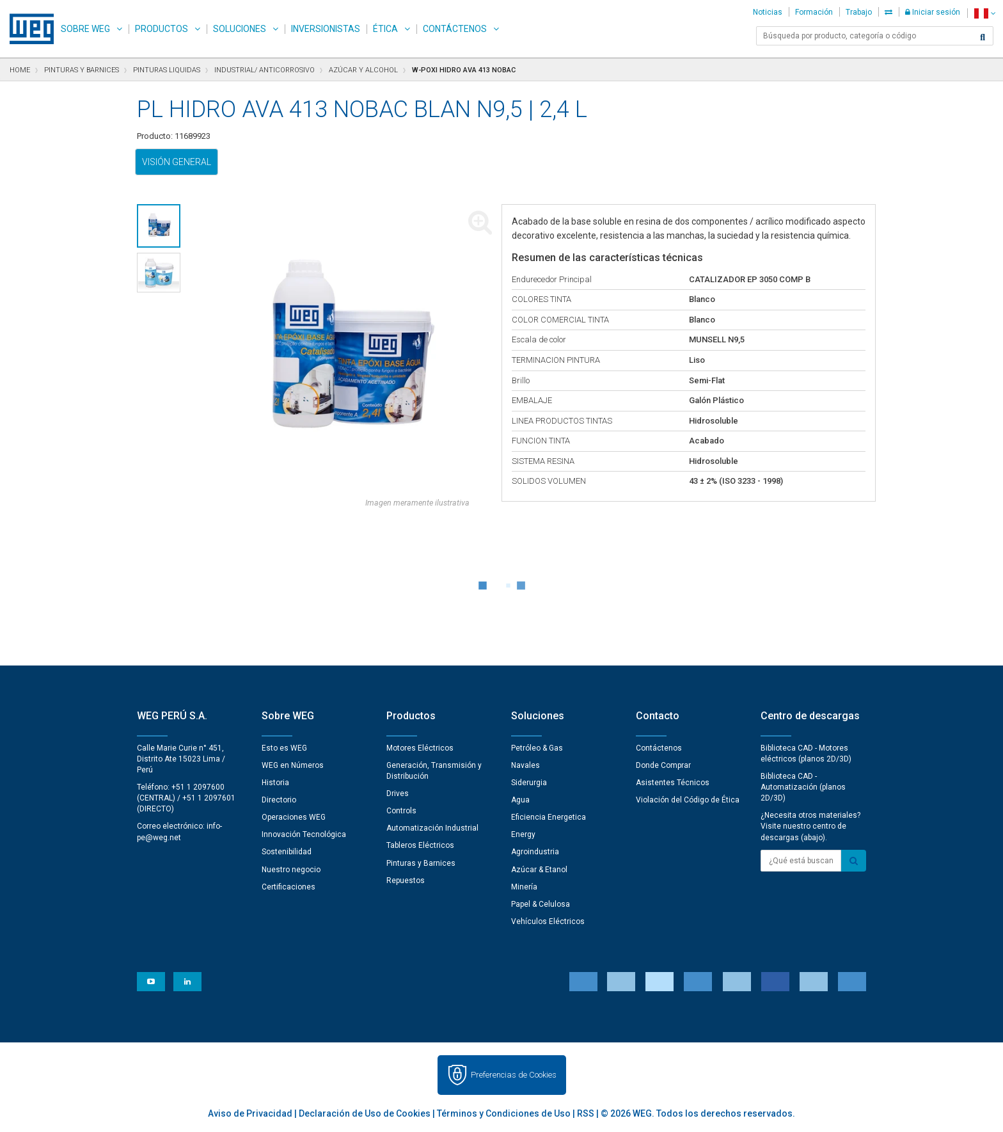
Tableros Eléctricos (420, 845)
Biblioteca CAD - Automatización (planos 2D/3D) (803, 787)
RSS (585, 1113)
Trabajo (859, 12)
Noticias (767, 12)
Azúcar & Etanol (539, 869)
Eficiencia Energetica (548, 817)
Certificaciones (288, 886)
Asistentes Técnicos (672, 782)
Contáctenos (455, 29)
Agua (520, 799)
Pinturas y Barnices (420, 863)
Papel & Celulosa (540, 904)
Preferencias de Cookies (514, 1075)
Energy (523, 834)
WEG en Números (293, 765)
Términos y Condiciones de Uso (504, 1113)
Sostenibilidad (287, 851)
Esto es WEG (284, 748)
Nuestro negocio (291, 869)
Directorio (279, 799)
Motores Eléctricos (420, 748)
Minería (524, 886)
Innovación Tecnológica (304, 834)
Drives (397, 793)
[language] (985, 13)
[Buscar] (982, 37)
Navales (525, 765)
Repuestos (405, 880)
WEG (27, 29)
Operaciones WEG (294, 817)
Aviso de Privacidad (250, 1113)
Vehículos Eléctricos (548, 921)
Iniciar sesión (932, 12)
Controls (401, 810)
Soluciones (239, 29)
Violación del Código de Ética (687, 799)
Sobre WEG (85, 29)
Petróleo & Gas (537, 748)
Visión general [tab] (176, 162)
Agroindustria (535, 851)
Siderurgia (529, 782)
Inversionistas (325, 29)
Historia (275, 782)
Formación (814, 12)
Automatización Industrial (432, 828)
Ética (385, 29)
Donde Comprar (663, 765)
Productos (161, 29)
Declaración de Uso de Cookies (364, 1113)
